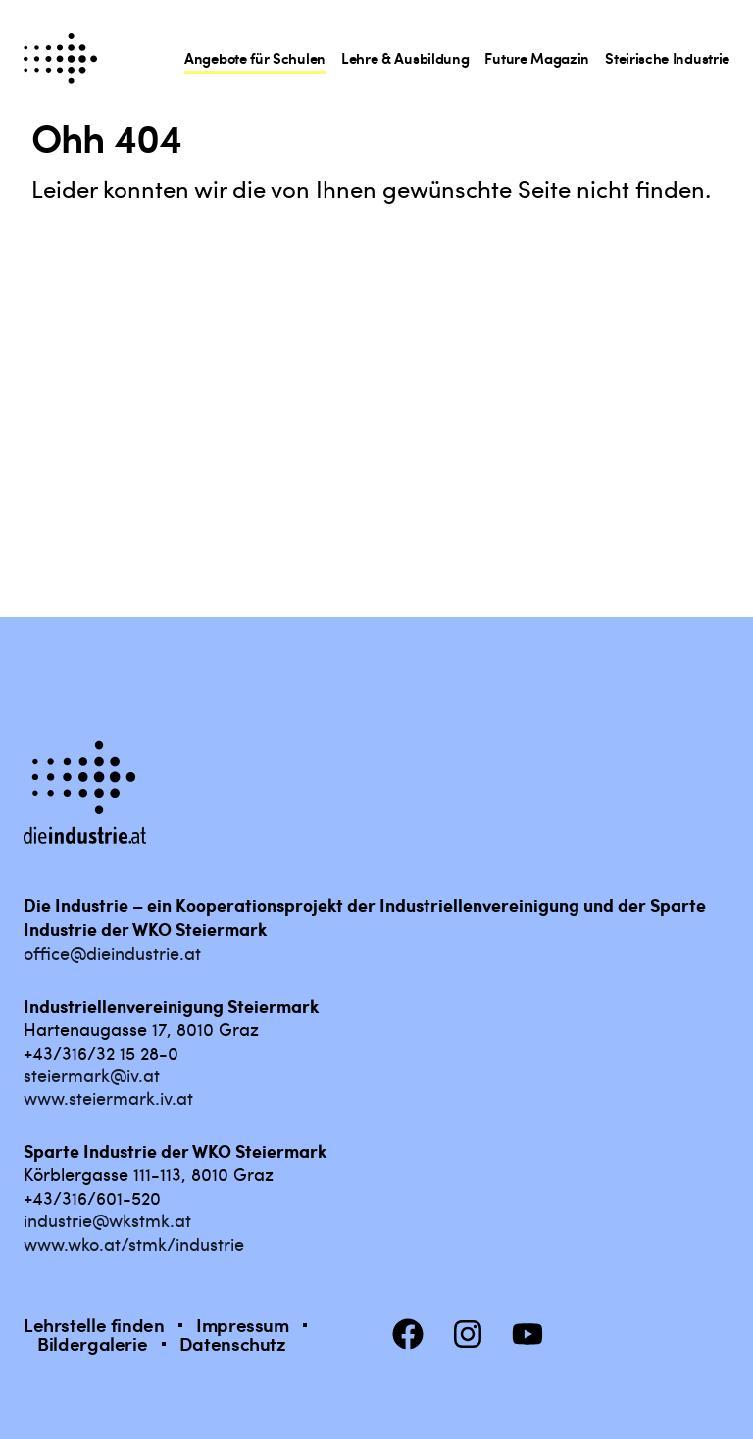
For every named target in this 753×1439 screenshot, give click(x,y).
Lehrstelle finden (94, 1324)
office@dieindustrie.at (112, 952)
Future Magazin (536, 58)
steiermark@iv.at (92, 1075)
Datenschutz (232, 1343)
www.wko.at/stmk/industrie (134, 1243)
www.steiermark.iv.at (108, 1097)
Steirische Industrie (667, 58)
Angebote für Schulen (255, 58)
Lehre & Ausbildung (405, 58)
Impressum (242, 1324)
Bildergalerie (92, 1343)
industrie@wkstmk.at (107, 1220)
